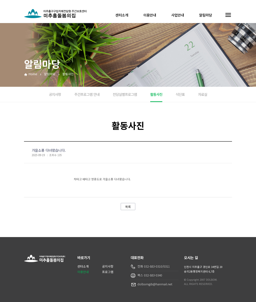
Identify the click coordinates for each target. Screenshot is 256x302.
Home (32, 74)
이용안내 (149, 15)
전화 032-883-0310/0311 (153, 266)
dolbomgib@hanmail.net (154, 284)
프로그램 (107, 272)
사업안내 (177, 15)
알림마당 (205, 15)
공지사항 (107, 266)
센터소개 (121, 15)
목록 (128, 206)
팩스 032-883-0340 (149, 275)
